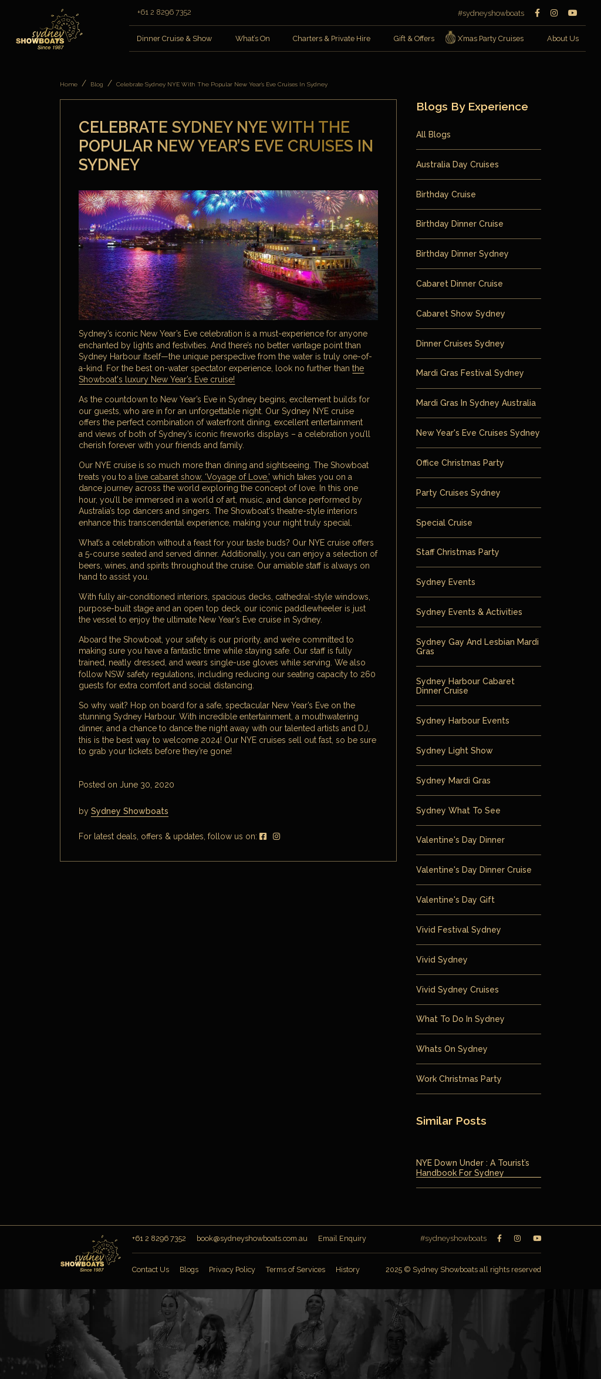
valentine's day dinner (460, 840)
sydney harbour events (462, 720)
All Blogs (433, 134)
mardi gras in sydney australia (476, 403)
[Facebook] (537, 13)
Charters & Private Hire (331, 38)
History (348, 1269)
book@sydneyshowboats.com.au (252, 1238)
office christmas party (460, 462)
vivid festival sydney (458, 929)
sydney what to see (458, 810)
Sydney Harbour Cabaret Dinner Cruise (465, 686)
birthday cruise (446, 194)
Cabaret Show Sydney (460, 313)
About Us (563, 38)
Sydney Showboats (129, 811)
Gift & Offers (414, 38)
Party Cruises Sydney (458, 492)
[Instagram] (554, 13)
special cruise (444, 522)
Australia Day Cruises (457, 164)
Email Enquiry (342, 1238)
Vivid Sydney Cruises (457, 989)
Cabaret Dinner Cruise (459, 283)
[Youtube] (573, 13)
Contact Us (150, 1269)
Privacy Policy (232, 1269)
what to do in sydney (460, 1019)
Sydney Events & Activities (469, 612)
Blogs (189, 1269)
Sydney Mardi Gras (453, 780)
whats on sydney (452, 1049)
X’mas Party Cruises (487, 39)
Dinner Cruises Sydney (460, 343)
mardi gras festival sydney (470, 373)
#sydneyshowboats (491, 13)
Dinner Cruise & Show (174, 38)
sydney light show (454, 750)
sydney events (445, 582)
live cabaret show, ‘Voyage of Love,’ (202, 477)
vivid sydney (442, 959)
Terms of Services (295, 1269)
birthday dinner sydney (462, 253)
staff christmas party (457, 552)
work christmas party (459, 1079)
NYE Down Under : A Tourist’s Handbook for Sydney (472, 1167)
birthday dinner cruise (460, 223)
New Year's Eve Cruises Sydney (478, 433)
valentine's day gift (455, 899)
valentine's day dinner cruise (474, 870)
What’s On (252, 38)
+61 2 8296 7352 (164, 12)
